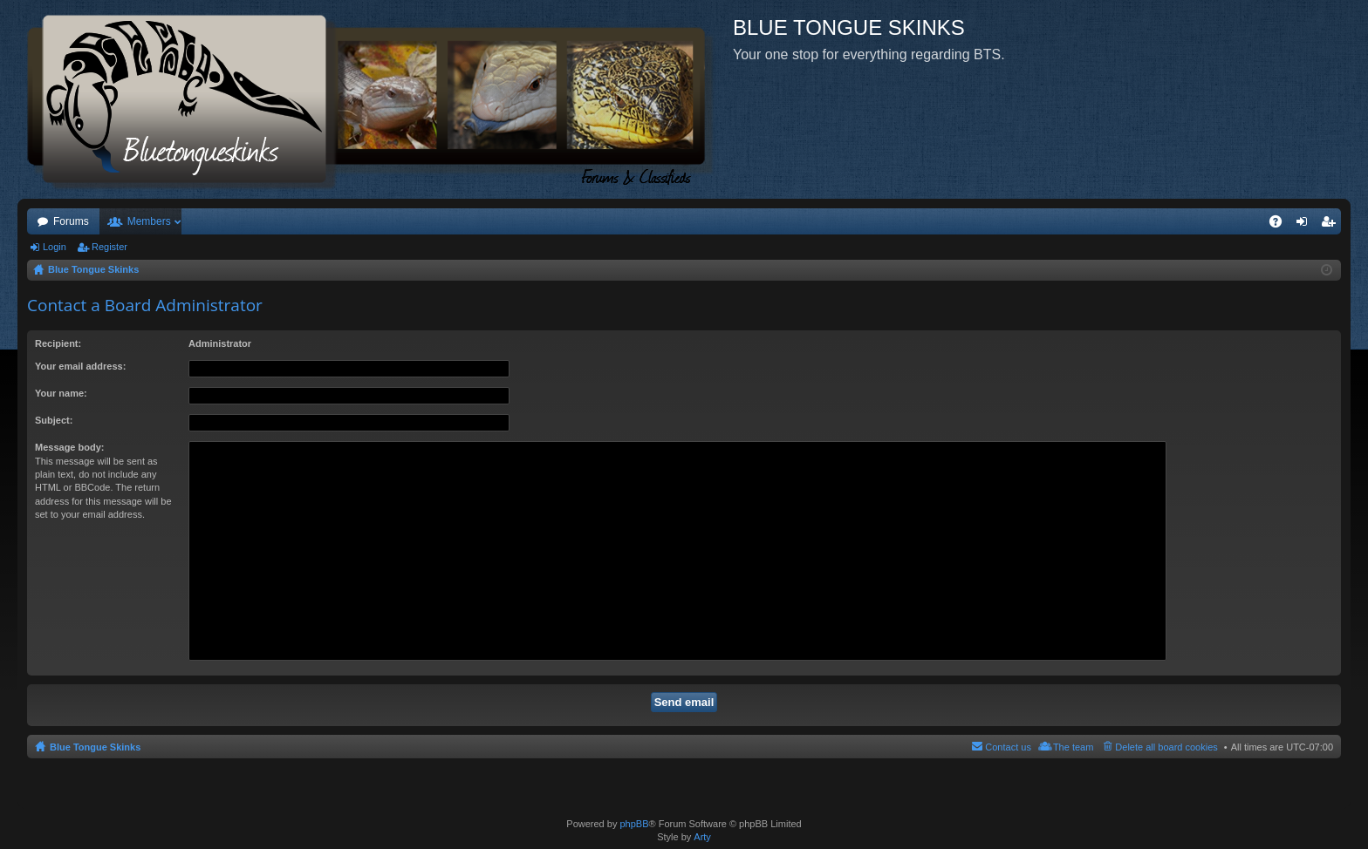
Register (109, 246)
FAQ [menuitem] (1281, 224)
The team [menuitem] (1073, 747)
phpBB (633, 823)
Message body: (69, 447)
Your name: (61, 393)
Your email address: (80, 366)
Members (149, 221)
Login (54, 246)
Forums (71, 221)
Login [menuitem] (1305, 224)
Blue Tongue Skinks (95, 747)
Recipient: (58, 343)
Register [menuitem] (1332, 224)
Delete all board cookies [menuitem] (1166, 747)
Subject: (53, 420)
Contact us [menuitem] (1008, 747)
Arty (702, 837)
